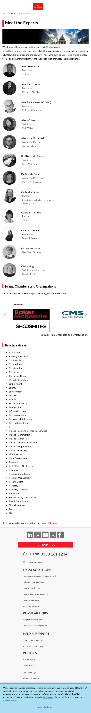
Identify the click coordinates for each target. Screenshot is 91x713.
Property (13, 485)
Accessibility (28, 665)
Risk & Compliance (18, 501)
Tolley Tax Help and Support (35, 646)
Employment (15, 383)
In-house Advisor (17, 415)
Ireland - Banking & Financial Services (28, 430)
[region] (45, 698)
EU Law (13, 395)
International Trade (18, 423)
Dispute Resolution (18, 379)
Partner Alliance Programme (35, 625)
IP (10, 426)
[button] (3, 13)
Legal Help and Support (33, 640)
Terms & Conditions (31, 678)
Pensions (13, 462)
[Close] (85, 688)
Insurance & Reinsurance (21, 419)
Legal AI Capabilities (31, 588)
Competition (15, 364)
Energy (12, 387)
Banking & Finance (18, 356)
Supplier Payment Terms (33, 619)
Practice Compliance (19, 473)
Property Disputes (18, 489)
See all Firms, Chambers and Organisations (65, 334)
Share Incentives (17, 505)
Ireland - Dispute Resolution (23, 442)
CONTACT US (45, 544)
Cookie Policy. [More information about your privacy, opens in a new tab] (10, 700)
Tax (10, 509)
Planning (13, 470)
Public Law (14, 493)
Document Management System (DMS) (39, 576)
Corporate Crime (17, 376)
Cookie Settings (29, 672)
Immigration (15, 407)
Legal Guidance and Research (35, 594)
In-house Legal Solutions (33, 582)
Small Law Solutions (31, 606)
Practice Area (25, 13)
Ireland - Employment (20, 446)
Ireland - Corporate (19, 438)
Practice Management (20, 477)
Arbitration (15, 352)
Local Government (18, 458)
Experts (11, 13)
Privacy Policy (29, 659)
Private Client (16, 481)
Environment (15, 391)
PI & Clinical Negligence (21, 466)
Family (12, 399)
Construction (16, 368)
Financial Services (18, 403)
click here (52, 523)
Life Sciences (15, 454)
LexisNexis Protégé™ (31, 600)
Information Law (17, 411)
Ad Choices (48, 697)
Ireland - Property (18, 450)
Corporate (14, 372)
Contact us (38, 6)
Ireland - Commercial (20, 434)
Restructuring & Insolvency (22, 497)
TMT (11, 513)
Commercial (15, 360)
